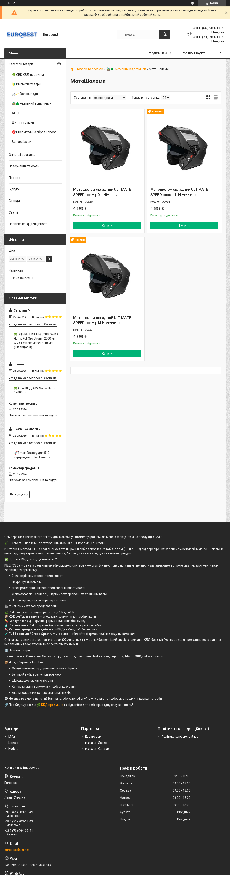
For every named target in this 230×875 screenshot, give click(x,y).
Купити (107, 225)
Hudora (13, 748)
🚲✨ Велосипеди (25, 94)
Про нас (14, 177)
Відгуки (14, 189)
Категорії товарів (21, 64)
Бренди (14, 201)
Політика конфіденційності (28, 224)
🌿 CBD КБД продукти (28, 74)
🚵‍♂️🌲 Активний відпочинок (126, 69)
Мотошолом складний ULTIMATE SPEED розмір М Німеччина (102, 320)
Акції (15, 113)
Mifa (11, 736)
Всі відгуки (18, 494)
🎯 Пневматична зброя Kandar (34, 132)
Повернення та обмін (24, 166)
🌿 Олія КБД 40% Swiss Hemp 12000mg (35, 390)
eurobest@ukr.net (16, 849)
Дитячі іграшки (23, 122)
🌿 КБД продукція (50, 705)
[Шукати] (164, 34)
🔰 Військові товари (26, 84)
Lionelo (13, 743)
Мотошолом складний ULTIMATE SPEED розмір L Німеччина (179, 192)
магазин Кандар (97, 748)
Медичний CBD (160, 53)
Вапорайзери (21, 141)
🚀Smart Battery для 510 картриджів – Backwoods (32, 455)
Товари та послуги (90, 69)
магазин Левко (96, 743)
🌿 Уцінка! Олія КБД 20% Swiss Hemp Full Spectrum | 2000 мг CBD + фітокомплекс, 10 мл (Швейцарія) (36, 340)
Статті (13, 212)
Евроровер (93, 736)
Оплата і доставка (22, 154)
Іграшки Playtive (193, 53)
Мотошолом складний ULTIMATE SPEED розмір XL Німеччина (102, 192)
